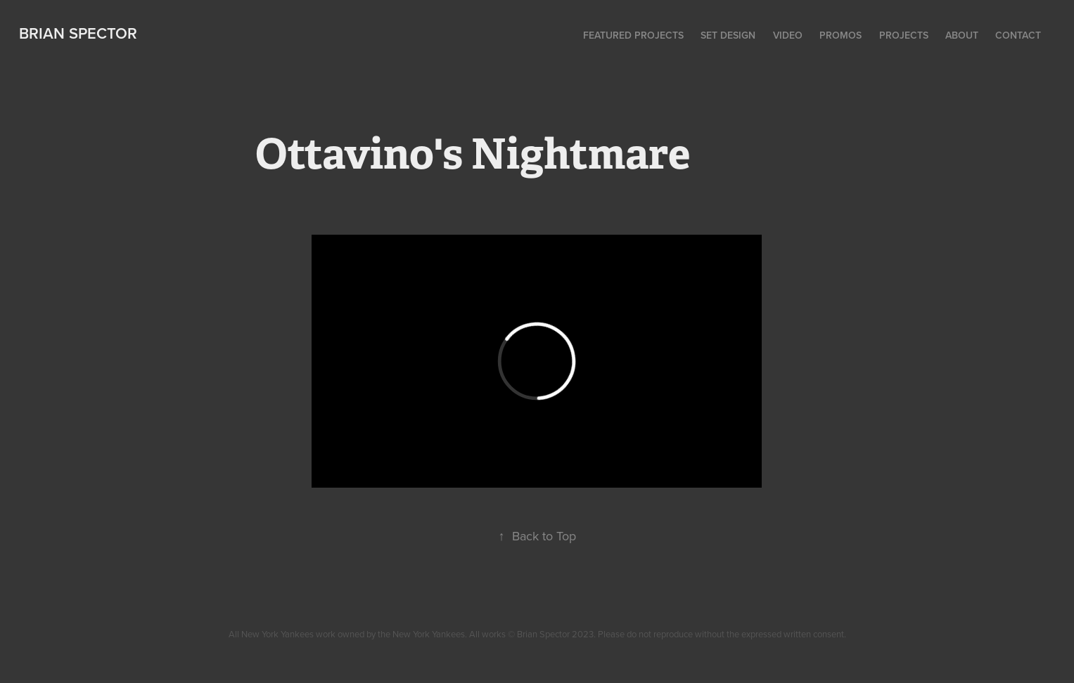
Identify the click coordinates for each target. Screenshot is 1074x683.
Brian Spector (78, 33)
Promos (840, 35)
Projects (903, 35)
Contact (1018, 35)
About (961, 35)
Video (788, 35)
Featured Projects (633, 35)
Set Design (728, 35)
